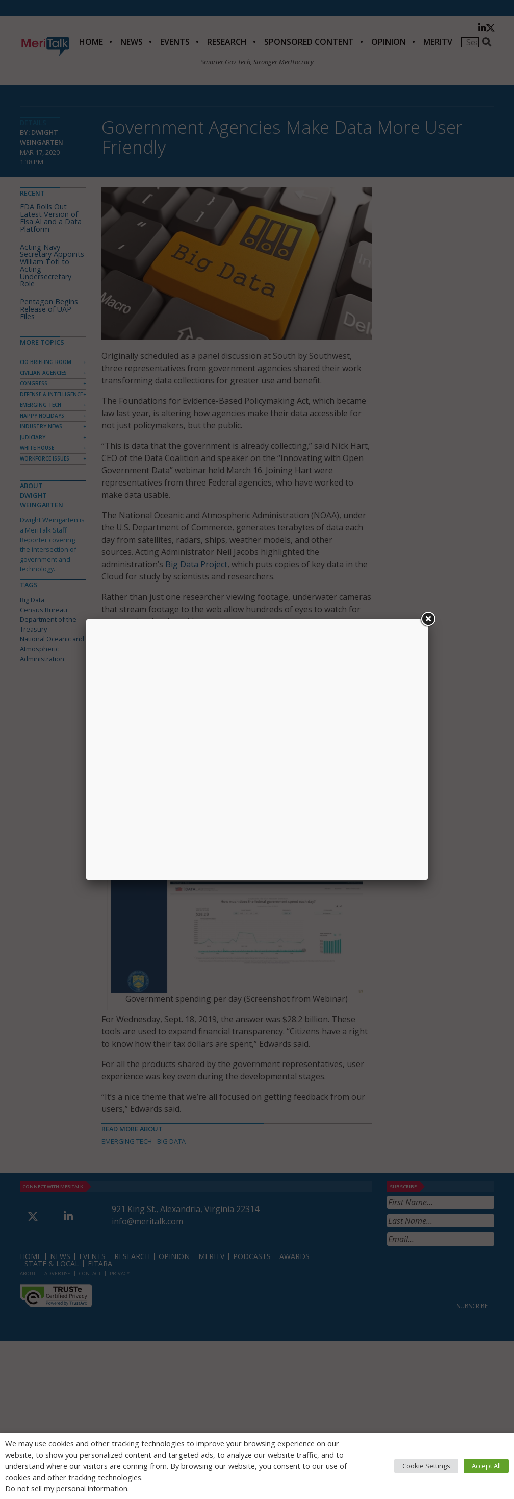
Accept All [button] (486, 1465)
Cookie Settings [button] (426, 1465)
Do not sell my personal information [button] (66, 1488)
